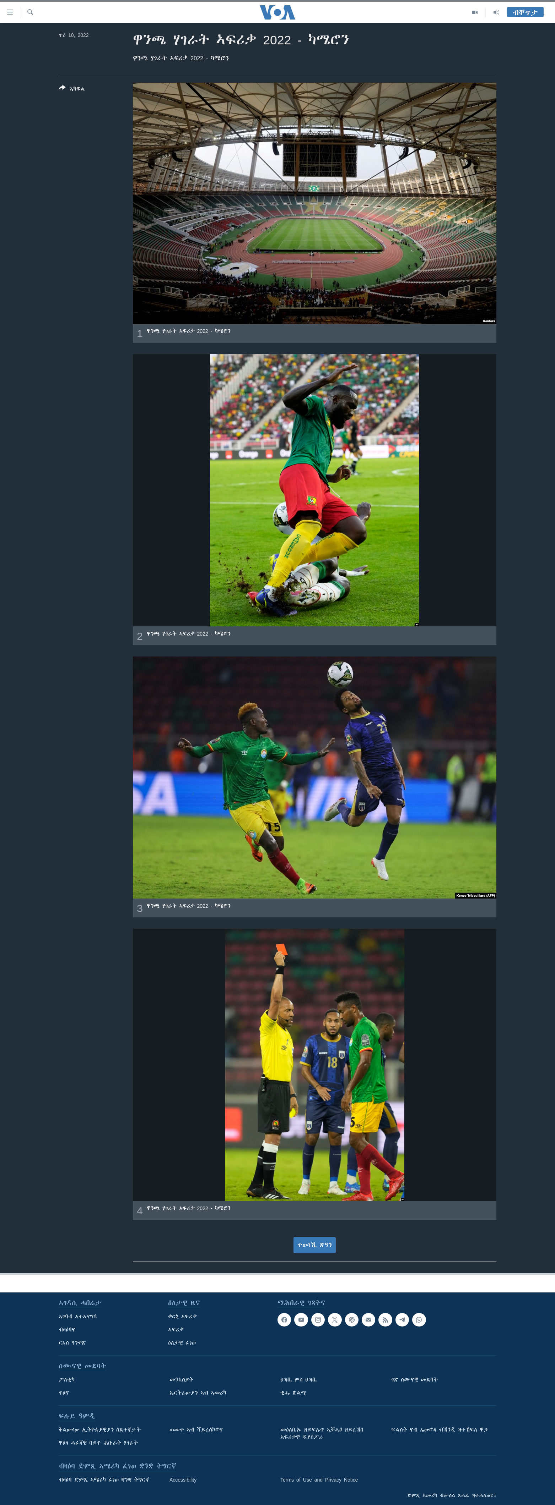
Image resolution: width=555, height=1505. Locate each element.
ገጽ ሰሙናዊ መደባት (414, 1380)
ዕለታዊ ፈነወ (182, 1343)
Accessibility (182, 1480)
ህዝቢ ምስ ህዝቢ (298, 1380)
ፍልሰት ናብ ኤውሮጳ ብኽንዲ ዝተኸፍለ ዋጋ (439, 1430)
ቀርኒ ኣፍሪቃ (182, 1316)
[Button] (72, 90)
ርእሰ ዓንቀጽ (72, 1343)
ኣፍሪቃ (176, 1330)
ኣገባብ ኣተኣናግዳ (78, 1316)
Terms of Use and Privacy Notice (319, 1480)
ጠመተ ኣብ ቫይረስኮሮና (196, 1430)
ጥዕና (64, 1393)
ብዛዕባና (67, 1330)
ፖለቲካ (67, 1380)
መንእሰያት (181, 1380)
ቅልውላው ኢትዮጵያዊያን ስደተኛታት (100, 1430)
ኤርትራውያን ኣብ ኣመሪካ (197, 1393)
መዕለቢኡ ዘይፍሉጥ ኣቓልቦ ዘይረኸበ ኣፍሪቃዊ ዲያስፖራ (321, 1433)
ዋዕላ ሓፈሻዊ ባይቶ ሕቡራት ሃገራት (98, 1443)
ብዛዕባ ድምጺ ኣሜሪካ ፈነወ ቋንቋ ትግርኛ (104, 1480)
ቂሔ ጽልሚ (293, 1393)
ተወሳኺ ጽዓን (314, 1244)
